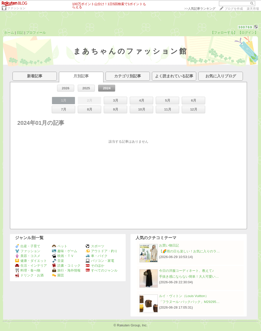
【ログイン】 (248, 32)
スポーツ (95, 246)
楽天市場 (253, 8)
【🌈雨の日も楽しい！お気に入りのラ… (189, 251)
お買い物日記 (169, 245)
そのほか (95, 265)
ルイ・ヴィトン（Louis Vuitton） (183, 296)
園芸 (58, 275)
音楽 (58, 261)
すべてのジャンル (102, 270)
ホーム (9, 32)
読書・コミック (66, 265)
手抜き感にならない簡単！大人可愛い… (189, 276)
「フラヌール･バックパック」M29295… (189, 302)
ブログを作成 (234, 8)
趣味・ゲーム (64, 251)
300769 (245, 27)
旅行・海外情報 (66, 270)
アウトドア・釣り (102, 251)
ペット (59, 246)
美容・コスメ (27, 256)
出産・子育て (27, 246)
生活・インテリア (31, 265)
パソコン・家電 (100, 261)
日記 (20, 32)
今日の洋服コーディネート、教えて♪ (186, 271)
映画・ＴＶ (63, 256)
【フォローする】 (224, 32)
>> (199, 8)
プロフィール (36, 32)
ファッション (16, 8)
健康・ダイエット (31, 261)
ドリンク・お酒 (29, 275)
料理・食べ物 (27, 270)
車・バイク (97, 256)
